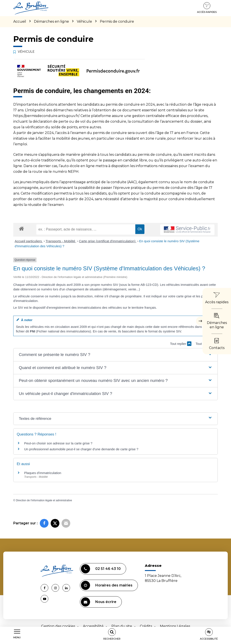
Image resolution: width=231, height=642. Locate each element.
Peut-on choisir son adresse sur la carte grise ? (58, 443)
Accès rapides (207, 8)
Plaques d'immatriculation (42, 473)
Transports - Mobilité (61, 241)
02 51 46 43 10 (101, 568)
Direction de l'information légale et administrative (44, 500)
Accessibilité (93, 626)
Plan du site (121, 626)
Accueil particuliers (29, 241)
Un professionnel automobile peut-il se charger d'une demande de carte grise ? (81, 449)
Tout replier (180, 343)
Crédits (146, 626)
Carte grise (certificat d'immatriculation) (107, 241)
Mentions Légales (175, 626)
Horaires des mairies (106, 585)
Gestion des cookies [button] (58, 626)
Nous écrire (98, 601)
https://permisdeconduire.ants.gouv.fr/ (46, 116)
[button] (115, 354)
